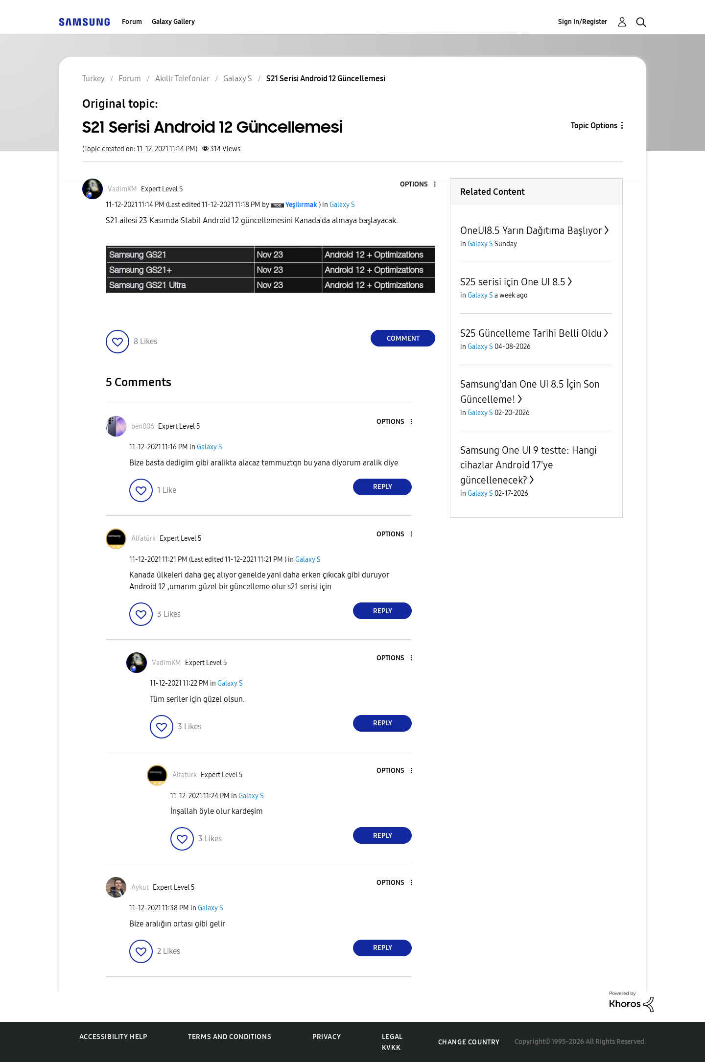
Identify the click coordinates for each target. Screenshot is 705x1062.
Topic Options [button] (594, 125)
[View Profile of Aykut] (140, 887)
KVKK (391, 1047)
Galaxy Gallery (173, 22)
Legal (392, 1037)
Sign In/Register (583, 22)
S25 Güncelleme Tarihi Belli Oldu (531, 333)
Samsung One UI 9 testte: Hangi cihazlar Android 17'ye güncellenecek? (528, 465)
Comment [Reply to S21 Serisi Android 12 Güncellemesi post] (403, 338)
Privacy (326, 1037)
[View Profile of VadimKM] (122, 189)
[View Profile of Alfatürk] (143, 538)
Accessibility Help (113, 1037)
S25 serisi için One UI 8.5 (512, 282)
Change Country (469, 1042)
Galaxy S (342, 205)
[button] (418, 184)
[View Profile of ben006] (142, 426)
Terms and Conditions (229, 1037)
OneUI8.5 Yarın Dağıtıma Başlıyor (531, 230)
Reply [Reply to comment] (382, 487)
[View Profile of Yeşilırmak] (301, 205)
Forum (132, 22)
